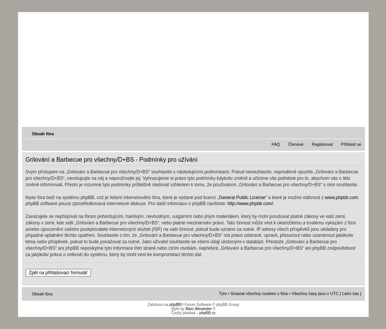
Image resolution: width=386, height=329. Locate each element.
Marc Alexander (198, 309)
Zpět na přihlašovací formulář (58, 272)
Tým (223, 293)
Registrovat (322, 144)
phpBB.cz (207, 313)
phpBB (175, 305)
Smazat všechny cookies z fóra (259, 293)
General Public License (242, 197)
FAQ (276, 144)
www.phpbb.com (341, 197)
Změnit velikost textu (356, 133)
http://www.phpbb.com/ (250, 203)
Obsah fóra (43, 133)
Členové (295, 144)
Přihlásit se (351, 144)
